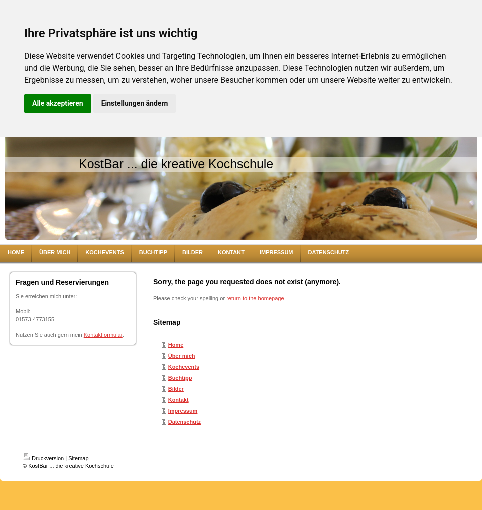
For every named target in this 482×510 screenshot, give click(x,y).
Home (176, 345)
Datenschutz (184, 422)
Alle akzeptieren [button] (57, 103)
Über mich (181, 356)
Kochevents (183, 367)
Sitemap (78, 458)
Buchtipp (180, 378)
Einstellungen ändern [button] (134, 103)
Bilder (176, 389)
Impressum (183, 411)
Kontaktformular (103, 335)
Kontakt (178, 400)
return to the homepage (255, 298)
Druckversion (43, 458)
